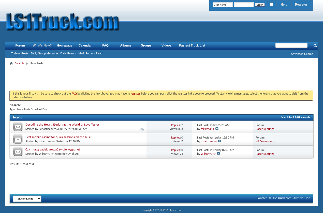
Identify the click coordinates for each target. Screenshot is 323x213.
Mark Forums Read (90, 53)
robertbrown (47, 141)
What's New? (42, 45)
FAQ (105, 45)
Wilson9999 (46, 154)
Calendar (85, 45)
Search (19, 63)
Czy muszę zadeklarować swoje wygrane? (52, 149)
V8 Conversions (265, 141)
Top (307, 198)
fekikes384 (207, 129)
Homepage (64, 45)
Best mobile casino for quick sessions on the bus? (58, 137)
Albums (125, 45)
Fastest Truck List (192, 45)
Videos (166, 45)
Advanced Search (302, 53)
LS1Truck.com (282, 198)
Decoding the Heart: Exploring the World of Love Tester (62, 124)
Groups (146, 45)
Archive (298, 198)
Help (284, 4)
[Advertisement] (161, 77)
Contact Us (263, 198)
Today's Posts (19, 53)
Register (301, 4)
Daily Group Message (44, 53)
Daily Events (68, 53)
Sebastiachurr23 (49, 129)
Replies (175, 125)
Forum (20, 45)
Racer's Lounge (265, 129)
